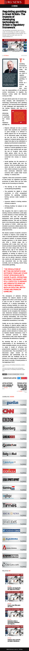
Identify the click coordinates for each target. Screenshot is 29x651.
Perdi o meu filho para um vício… (14, 605)
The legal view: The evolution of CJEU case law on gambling (22, 387)
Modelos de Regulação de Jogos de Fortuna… (14, 588)
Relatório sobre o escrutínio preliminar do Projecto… (13, 622)
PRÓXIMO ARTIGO (22, 383)
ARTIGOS (9, 586)
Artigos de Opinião (12, 374)
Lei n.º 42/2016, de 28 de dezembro (7, 385)
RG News (6, 55)
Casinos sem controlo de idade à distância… (14, 640)
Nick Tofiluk (20, 374)
